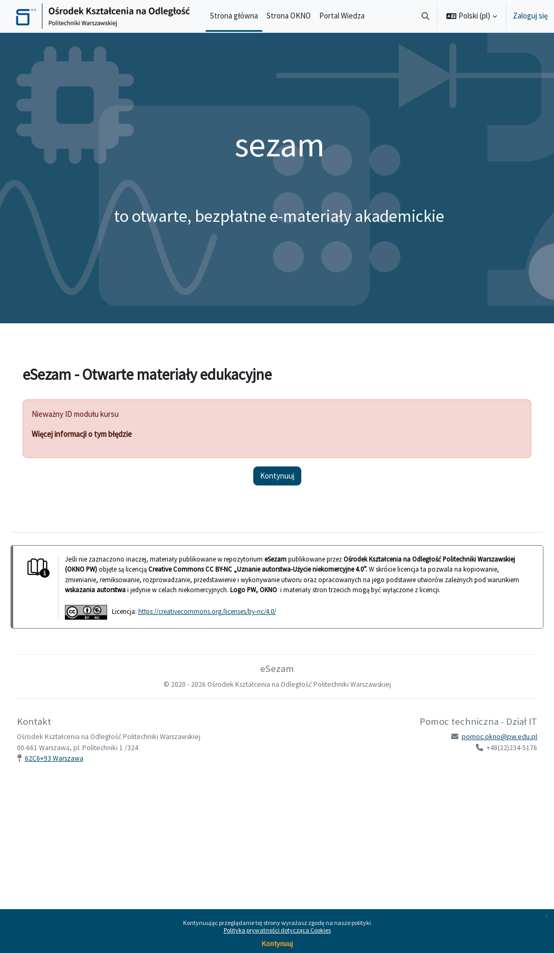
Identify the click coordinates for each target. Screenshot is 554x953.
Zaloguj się (530, 16)
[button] (426, 16)
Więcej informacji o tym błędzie (96, 434)
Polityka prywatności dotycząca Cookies (277, 930)
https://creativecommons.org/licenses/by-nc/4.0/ (222, 621)
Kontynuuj (277, 943)
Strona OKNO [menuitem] (288, 16)
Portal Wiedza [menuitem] (342, 16)
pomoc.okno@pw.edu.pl (484, 747)
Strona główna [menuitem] (234, 16)
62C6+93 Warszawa (69, 768)
